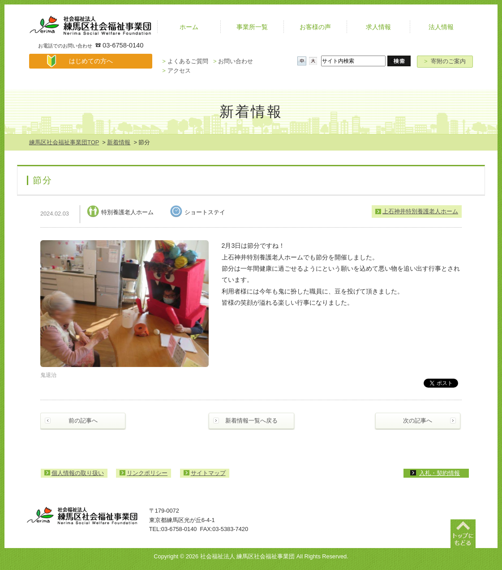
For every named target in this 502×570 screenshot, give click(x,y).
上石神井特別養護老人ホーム (420, 211)
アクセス (176, 70)
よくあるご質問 (185, 61)
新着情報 (118, 142)
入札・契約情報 (439, 473)
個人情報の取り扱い (77, 473)
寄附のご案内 (445, 61)
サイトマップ (208, 473)
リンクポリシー (147, 473)
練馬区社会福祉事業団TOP (64, 142)
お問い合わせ (233, 61)
